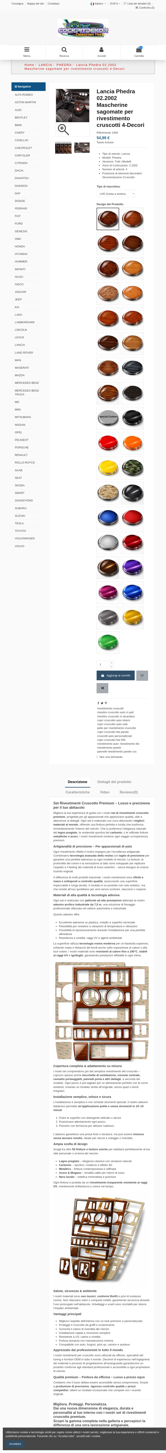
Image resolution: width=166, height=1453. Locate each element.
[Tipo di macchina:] (116, 193)
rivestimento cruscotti (110, 708)
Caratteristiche (77, 792)
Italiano (99, 3)
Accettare (15, 1443)
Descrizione (77, 782)
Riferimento (104, 132)
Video (104, 792)
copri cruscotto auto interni (113, 720)
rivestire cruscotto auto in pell (115, 712)
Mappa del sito (36, 3)
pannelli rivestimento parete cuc (117, 751)
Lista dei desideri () (137, 3)
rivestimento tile (129, 743)
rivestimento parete (109, 747)
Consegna (17, 3)
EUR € (115, 3)
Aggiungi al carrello (116, 675)
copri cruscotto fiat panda (113, 732)
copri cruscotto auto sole (112, 724)
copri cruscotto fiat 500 (111, 739)
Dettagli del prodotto (114, 782)
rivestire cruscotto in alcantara (116, 716)
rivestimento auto (108, 743)
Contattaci (53, 3)
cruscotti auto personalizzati (114, 736)
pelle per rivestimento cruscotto (116, 728)
